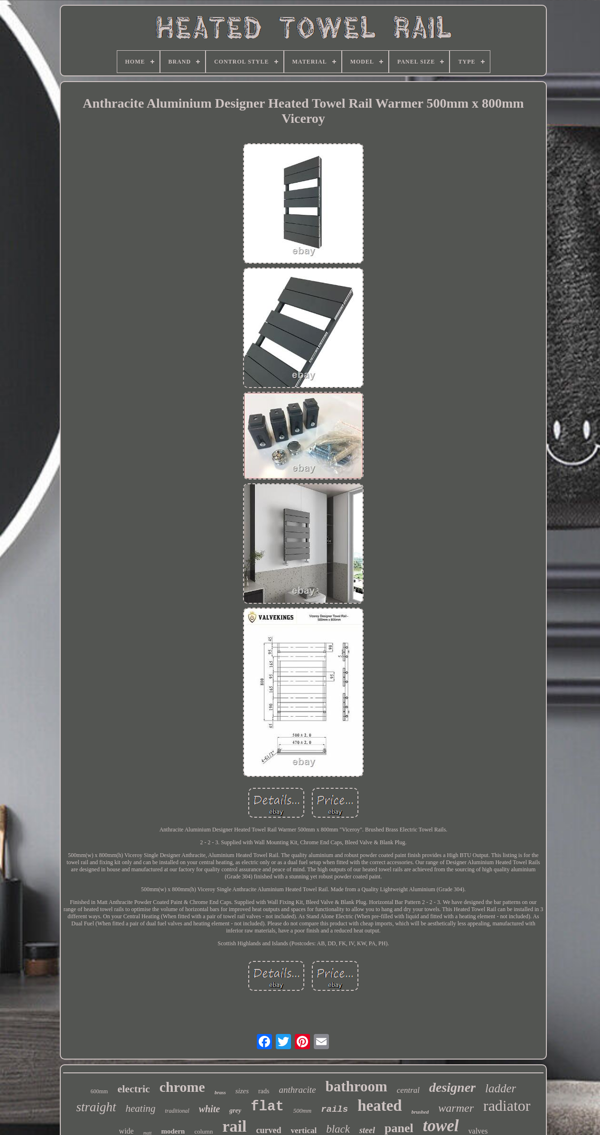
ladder (500, 1088)
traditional (177, 1110)
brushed (420, 1112)
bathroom (356, 1086)
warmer (456, 1108)
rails (334, 1109)
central (408, 1090)
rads (263, 1091)
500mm (302, 1110)
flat (267, 1107)
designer (452, 1087)
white (209, 1109)
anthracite (297, 1090)
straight (96, 1107)
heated (379, 1105)
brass (220, 1092)
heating (141, 1108)
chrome (182, 1087)
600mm (99, 1091)
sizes (242, 1091)
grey (235, 1110)
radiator (507, 1105)
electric (133, 1089)
